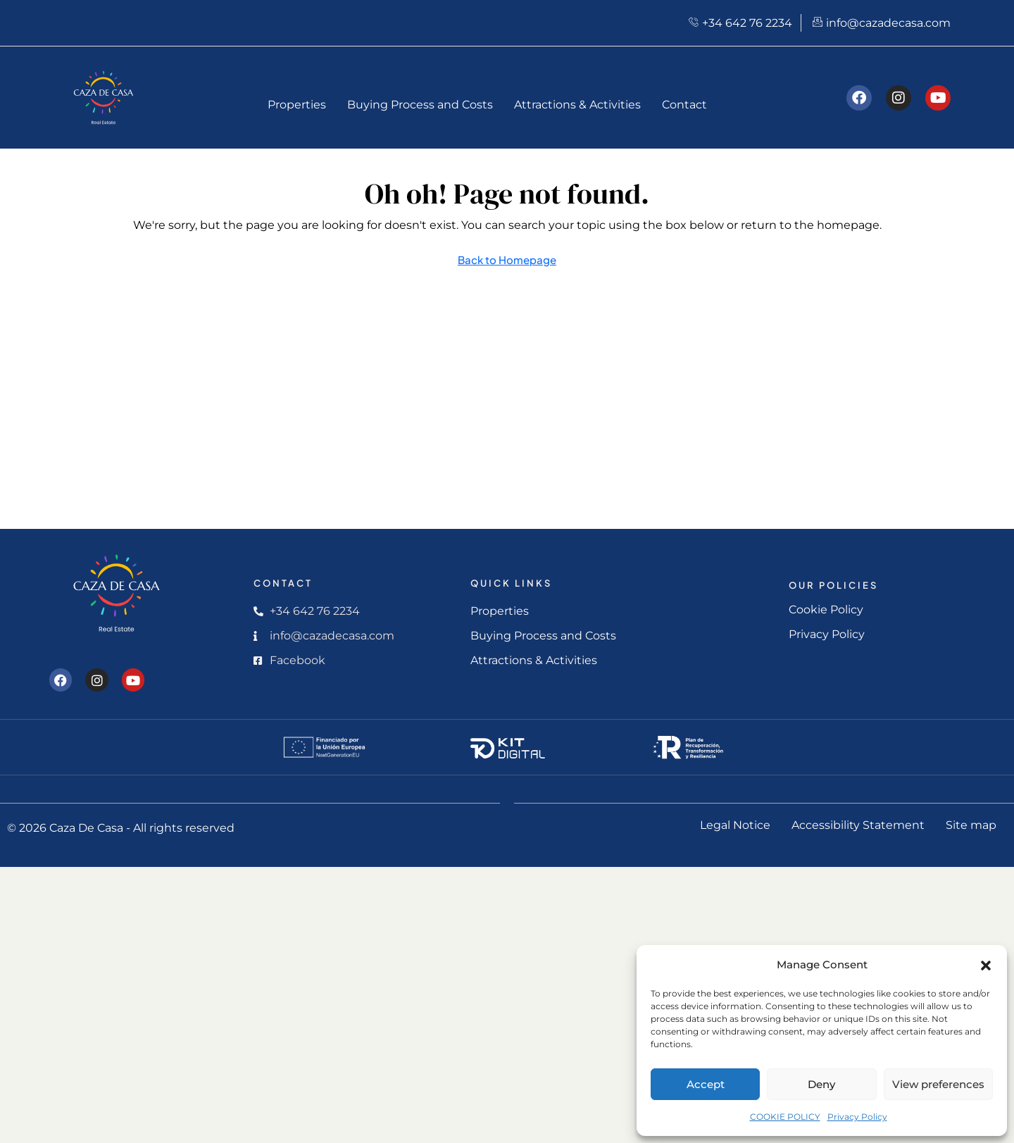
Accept (706, 1084)
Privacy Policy (857, 1116)
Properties (297, 104)
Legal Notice (735, 825)
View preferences (938, 1084)
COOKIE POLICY (785, 1116)
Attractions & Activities (577, 104)
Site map (971, 825)
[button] (986, 965)
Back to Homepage (507, 259)
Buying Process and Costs (420, 104)
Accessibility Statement (858, 825)
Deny (821, 1084)
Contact (684, 104)
